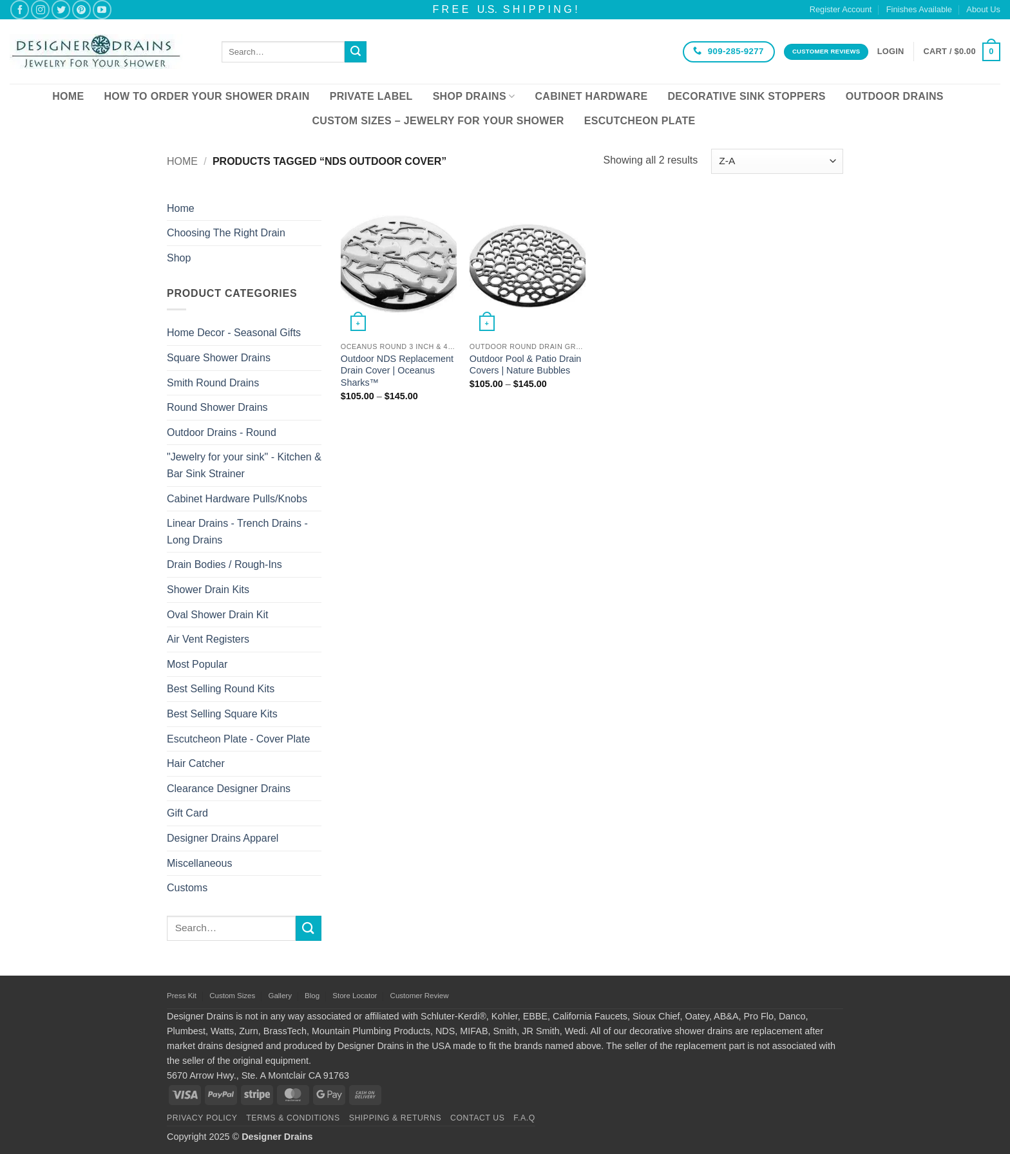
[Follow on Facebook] (19, 9)
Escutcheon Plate (640, 120)
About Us (983, 9)
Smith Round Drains (213, 382)
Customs (187, 887)
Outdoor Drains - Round (221, 432)
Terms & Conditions (293, 1117)
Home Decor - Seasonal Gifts (234, 332)
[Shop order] (777, 161)
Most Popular (197, 664)
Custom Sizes (232, 995)
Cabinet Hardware (591, 96)
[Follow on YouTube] (102, 9)
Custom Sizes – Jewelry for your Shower (438, 120)
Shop (179, 257)
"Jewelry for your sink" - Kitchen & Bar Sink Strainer (244, 465)
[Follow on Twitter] (61, 9)
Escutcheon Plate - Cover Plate (238, 738)
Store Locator (354, 995)
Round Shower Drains (217, 407)
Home (68, 96)
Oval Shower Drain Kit (217, 614)
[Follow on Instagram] (40, 9)
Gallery (279, 995)
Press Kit (181, 995)
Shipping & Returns (395, 1117)
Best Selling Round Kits (220, 688)
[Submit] (356, 52)
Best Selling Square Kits (222, 713)
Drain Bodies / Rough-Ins (224, 564)
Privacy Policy (202, 1117)
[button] (890, 51)
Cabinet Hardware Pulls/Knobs (237, 498)
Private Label (371, 96)
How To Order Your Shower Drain (206, 96)
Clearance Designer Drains (229, 788)
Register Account (841, 9)
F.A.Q (524, 1117)
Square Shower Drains (219, 357)
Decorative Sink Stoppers (746, 96)
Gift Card (187, 813)
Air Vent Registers (208, 639)
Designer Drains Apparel (222, 838)
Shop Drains (474, 96)
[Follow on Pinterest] (81, 9)
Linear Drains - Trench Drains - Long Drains (237, 531)
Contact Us (477, 1117)
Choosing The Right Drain (226, 232)
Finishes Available (919, 9)
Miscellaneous (199, 863)
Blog (312, 995)
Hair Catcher (196, 763)
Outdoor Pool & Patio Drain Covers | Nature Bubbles (526, 365)
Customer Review (419, 995)
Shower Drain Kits (208, 589)
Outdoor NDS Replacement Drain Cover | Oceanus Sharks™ (397, 371)
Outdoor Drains (895, 96)
